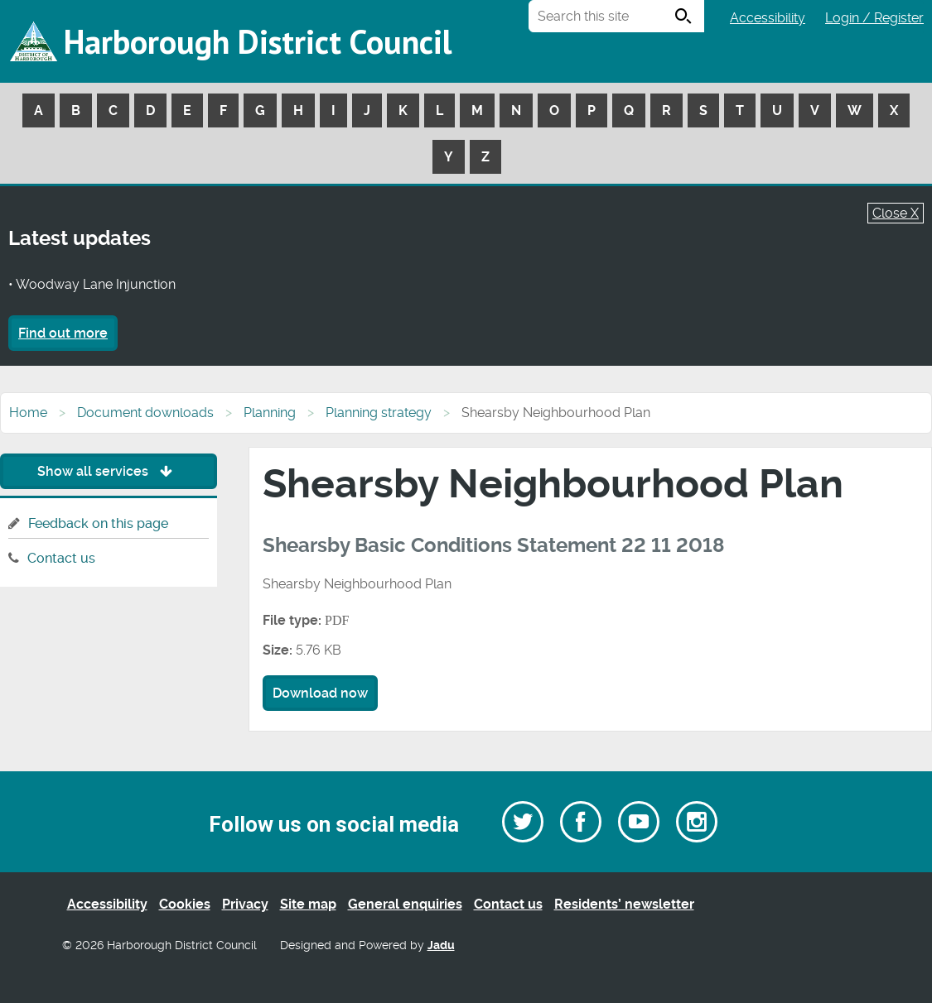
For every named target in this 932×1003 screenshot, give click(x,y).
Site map (308, 904)
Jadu (441, 945)
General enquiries (405, 904)
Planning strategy (379, 412)
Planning (270, 412)
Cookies (184, 904)
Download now (320, 693)
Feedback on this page (98, 523)
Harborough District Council (258, 41)
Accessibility (767, 18)
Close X (895, 213)
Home (28, 412)
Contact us (61, 558)
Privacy (245, 904)
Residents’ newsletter (624, 904)
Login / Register (874, 18)
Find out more (63, 333)
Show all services (109, 471)
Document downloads (145, 412)
